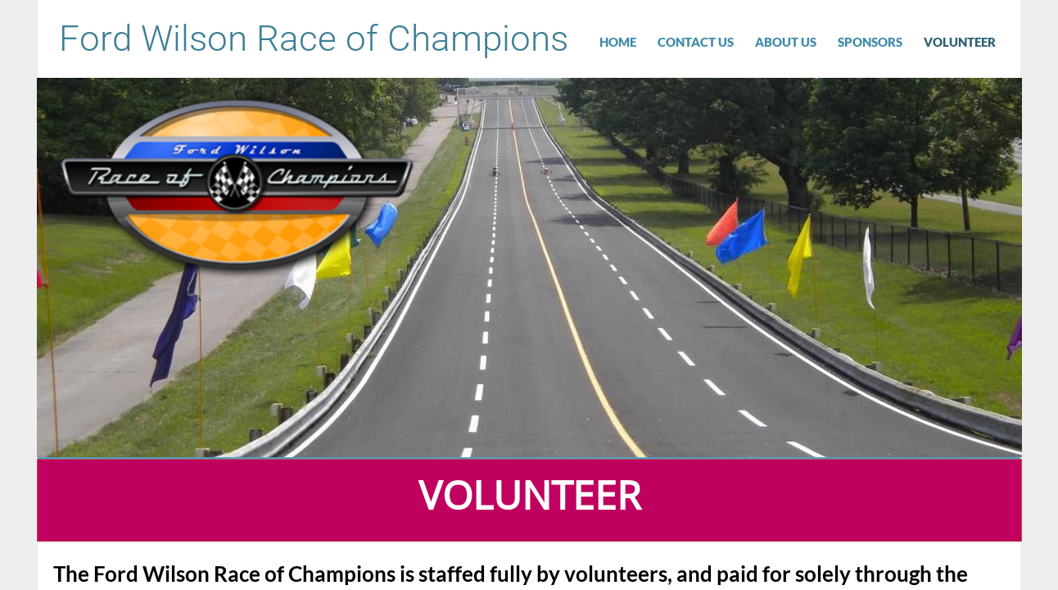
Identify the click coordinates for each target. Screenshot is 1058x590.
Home (617, 41)
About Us (785, 41)
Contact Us (696, 41)
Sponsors (870, 41)
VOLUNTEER (960, 41)
